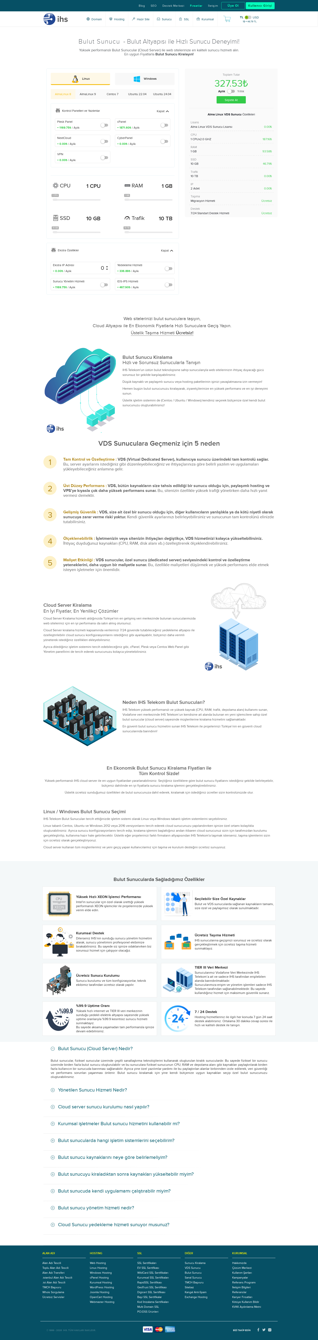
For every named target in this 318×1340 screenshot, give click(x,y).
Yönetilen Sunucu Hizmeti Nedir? (92, 1090)
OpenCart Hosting (101, 1297)
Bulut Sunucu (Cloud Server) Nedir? (95, 1048)
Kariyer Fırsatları (242, 1297)
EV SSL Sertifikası (148, 1267)
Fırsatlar (196, 6)
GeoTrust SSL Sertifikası (152, 1287)
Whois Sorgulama (53, 1292)
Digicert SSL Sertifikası (151, 1292)
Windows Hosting (101, 1272)
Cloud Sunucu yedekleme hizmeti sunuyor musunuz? (113, 1224)
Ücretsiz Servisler (53, 1297)
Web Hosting (98, 1263)
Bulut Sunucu (193, 1272)
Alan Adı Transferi (53, 1272)
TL (241, 17)
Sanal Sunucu (193, 1277)
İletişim (213, 6)
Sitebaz (189, 1287)
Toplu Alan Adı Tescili (55, 1267)
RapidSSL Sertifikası (149, 1282)
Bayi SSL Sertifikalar (149, 1297)
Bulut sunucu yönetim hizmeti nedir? (96, 1208)
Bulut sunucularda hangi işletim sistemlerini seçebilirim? (116, 1140)
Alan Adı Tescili (51, 1263)
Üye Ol (233, 6)
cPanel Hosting (99, 1277)
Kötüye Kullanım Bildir (245, 1301)
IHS (65, 1330)
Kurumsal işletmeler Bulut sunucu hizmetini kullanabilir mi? (119, 1123)
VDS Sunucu (193, 1267)
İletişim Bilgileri (241, 1287)
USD (256, 17)
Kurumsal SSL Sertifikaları (153, 1277)
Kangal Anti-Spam (195, 1292)
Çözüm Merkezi (242, 1267)
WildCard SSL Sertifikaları (152, 1272)
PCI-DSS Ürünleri (147, 1311)
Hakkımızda (239, 1263)
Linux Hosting (98, 1267)
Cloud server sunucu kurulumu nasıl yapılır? (103, 1107)
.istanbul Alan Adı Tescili (57, 1277)
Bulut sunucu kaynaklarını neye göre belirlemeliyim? (112, 1157)
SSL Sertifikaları (146, 1263)
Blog (142, 6)
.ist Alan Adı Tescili (53, 1282)
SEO (154, 6)
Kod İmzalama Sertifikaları (153, 1301)
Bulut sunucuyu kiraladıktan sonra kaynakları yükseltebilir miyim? (126, 1174)
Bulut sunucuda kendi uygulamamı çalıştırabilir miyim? (114, 1191)
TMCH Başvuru (51, 1287)
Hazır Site (140, 19)
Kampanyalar (240, 1277)
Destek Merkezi (173, 6)
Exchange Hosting (196, 1297)
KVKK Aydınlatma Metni (246, 1306)
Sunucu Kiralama (195, 1263)
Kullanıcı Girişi (260, 6)
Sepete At (231, 100)
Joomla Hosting (99, 1292)
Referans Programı (244, 1282)
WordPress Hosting (102, 1287)
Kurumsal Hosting (101, 1282)
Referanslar (239, 1292)
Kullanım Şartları (242, 1272)
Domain (94, 19)
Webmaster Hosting (102, 1301)
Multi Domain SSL (148, 1306)
